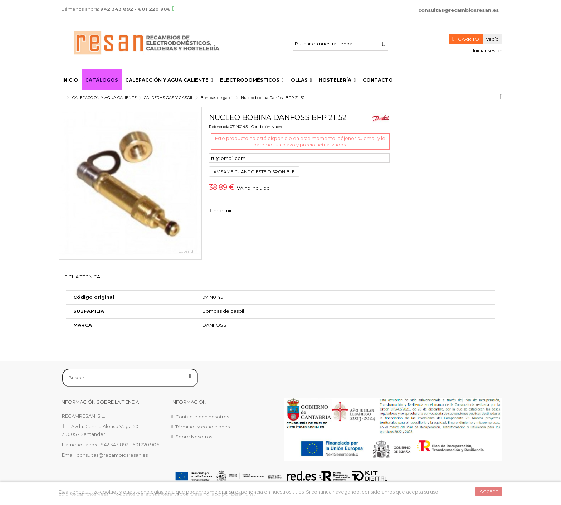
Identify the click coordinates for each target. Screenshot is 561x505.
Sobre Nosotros (193, 437)
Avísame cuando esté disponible (254, 171)
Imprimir (222, 210)
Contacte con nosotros (202, 416)
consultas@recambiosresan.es (458, 10)
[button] (169, 79)
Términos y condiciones (202, 426)
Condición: (261, 126)
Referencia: (219, 126)
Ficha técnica (82, 277)
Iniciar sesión (487, 50)
